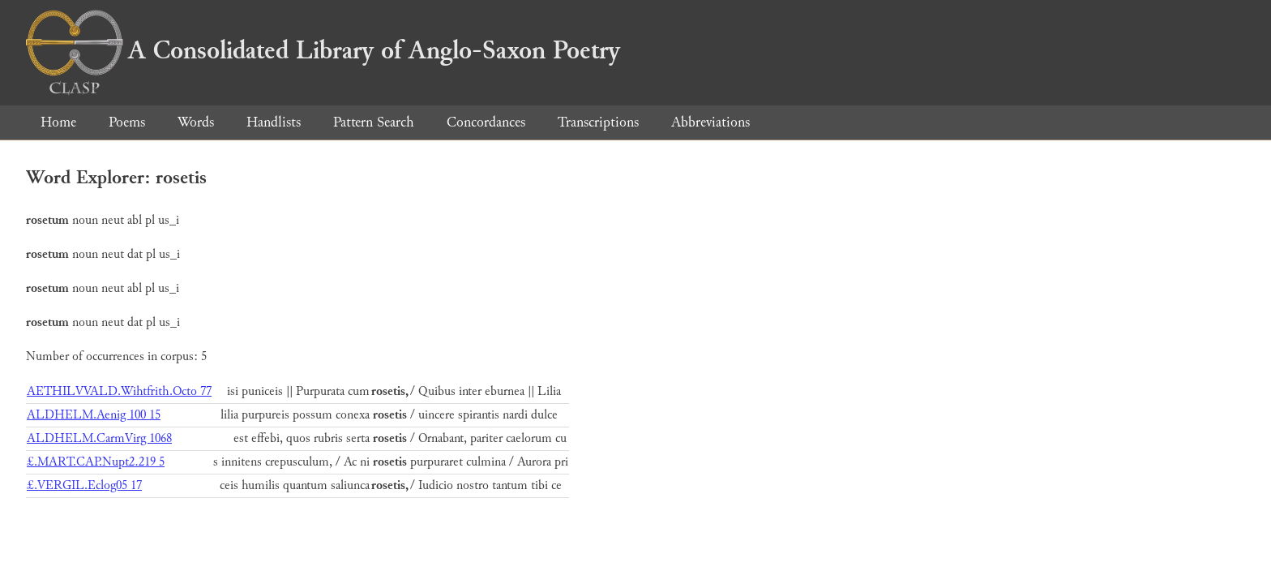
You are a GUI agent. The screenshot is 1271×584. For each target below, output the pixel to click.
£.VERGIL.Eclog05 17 (84, 485)
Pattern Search (373, 122)
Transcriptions (598, 122)
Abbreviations (710, 122)
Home (58, 122)
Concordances (486, 122)
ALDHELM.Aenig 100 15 (93, 415)
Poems (127, 122)
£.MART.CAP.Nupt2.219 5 (96, 462)
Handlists (273, 122)
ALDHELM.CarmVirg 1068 (99, 438)
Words (196, 122)
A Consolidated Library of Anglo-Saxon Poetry (323, 50)
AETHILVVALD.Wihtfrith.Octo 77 (119, 391)
